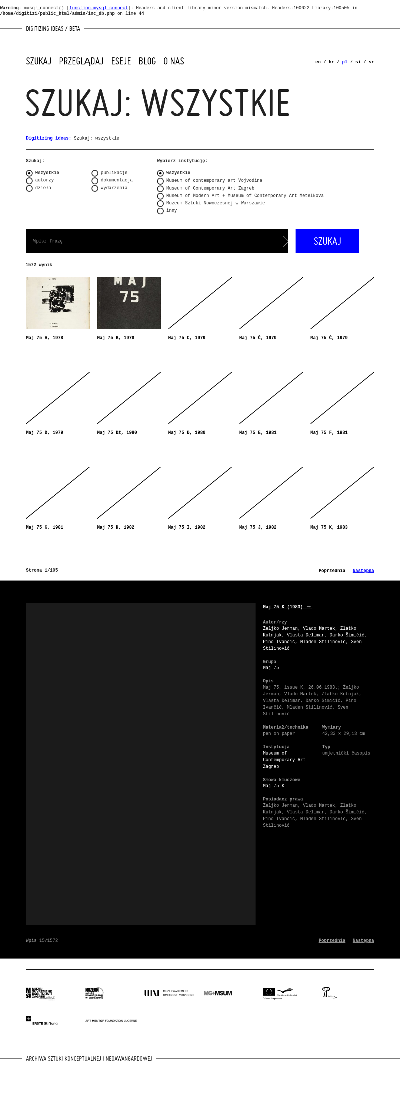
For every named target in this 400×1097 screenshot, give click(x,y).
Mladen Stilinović (323, 642)
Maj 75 (271, 667)
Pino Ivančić (279, 642)
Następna (363, 570)
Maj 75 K (273, 786)
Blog (147, 61)
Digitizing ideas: (48, 138)
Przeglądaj (81, 61)
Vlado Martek (319, 628)
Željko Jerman (280, 628)
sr (371, 62)
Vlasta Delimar (305, 635)
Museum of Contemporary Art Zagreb (284, 760)
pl (344, 62)
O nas (173, 61)
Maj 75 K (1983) (287, 607)
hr (331, 62)
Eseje (121, 61)
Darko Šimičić (347, 635)
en (318, 62)
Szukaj (38, 61)
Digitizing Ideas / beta (53, 28)
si (358, 62)
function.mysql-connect (98, 8)
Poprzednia (332, 570)
